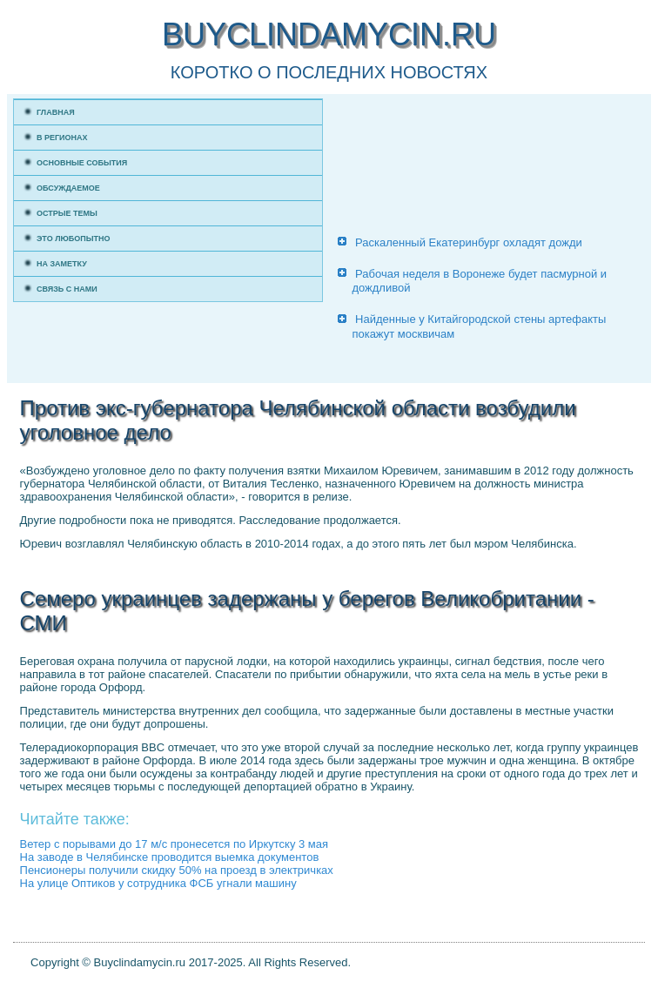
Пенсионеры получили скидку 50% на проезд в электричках (176, 870)
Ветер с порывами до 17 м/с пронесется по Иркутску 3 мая (174, 843)
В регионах (62, 137)
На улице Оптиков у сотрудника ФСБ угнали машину (158, 883)
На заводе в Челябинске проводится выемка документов (169, 857)
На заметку (62, 263)
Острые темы (67, 213)
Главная (56, 112)
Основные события (82, 162)
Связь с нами (67, 289)
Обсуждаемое (68, 188)
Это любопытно (74, 238)
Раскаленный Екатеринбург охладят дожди (468, 242)
